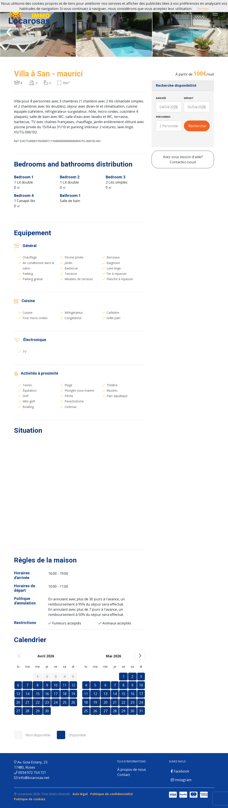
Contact (123, 774)
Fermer (203, 8)
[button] (140, 655)
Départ (189, 98)
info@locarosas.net (33, 777)
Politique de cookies (29, 799)
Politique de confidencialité (111, 794)
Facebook (180, 771)
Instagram (181, 779)
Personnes (163, 116)
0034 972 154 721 (32, 772)
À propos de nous (131, 769)
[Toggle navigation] (215, 13)
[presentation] (9, 29)
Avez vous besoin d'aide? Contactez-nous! (183, 159)
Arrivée (161, 98)
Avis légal (80, 794)
